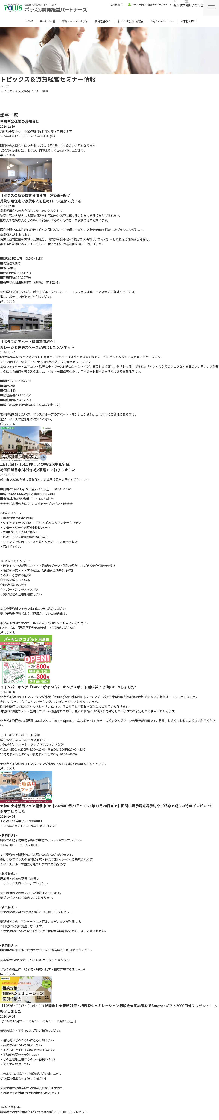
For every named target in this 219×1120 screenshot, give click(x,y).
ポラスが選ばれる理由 (130, 21)
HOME (29, 21)
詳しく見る (7, 155)
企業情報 (115, 4)
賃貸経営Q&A (103, 21)
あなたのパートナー (162, 21)
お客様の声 (187, 21)
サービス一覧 (47, 21)
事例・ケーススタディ (75, 21)
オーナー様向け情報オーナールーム (148, 4)
